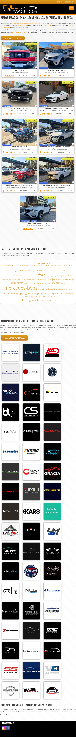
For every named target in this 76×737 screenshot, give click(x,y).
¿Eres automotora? (14, 337)
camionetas (48, 25)
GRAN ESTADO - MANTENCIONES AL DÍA (56, 72)
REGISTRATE (69, 2)
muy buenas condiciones (20, 72)
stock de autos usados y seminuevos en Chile (30, 23)
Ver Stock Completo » (13, 38)
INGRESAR (59, 2)
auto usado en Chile (18, 32)
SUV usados (22, 25)
